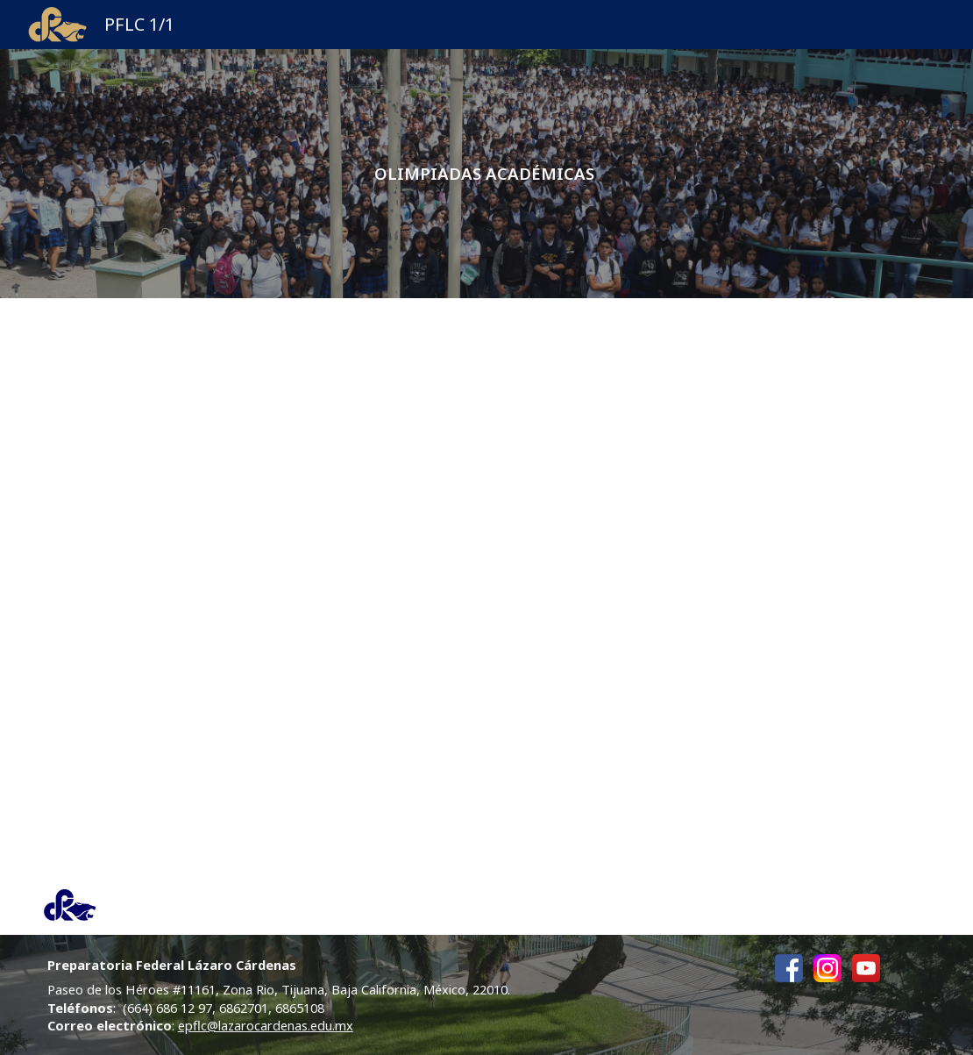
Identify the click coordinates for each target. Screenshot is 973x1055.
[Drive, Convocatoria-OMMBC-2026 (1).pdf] (714, 586)
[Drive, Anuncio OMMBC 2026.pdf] (259, 474)
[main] (487, 173)
